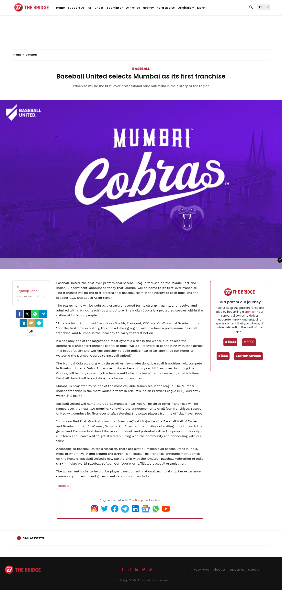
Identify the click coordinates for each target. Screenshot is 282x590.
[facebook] (19, 314)
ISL (89, 8)
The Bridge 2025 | (126, 580)
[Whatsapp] (35, 314)
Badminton (115, 8)
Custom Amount (248, 356)
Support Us (76, 8)
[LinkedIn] (23, 323)
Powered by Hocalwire (153, 580)
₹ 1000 (223, 356)
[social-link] (31, 332)
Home (60, 8)
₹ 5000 (230, 342)
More (202, 8)
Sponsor (250, 312)
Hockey (148, 8)
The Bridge (136, 500)
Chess (99, 8)
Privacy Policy (200, 570)
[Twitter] (27, 314)
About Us (219, 570)
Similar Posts (33, 538)
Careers (253, 570)
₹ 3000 (249, 342)
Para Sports (166, 8)
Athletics (133, 8)
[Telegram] (43, 314)
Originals (186, 8)
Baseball (141, 68)
